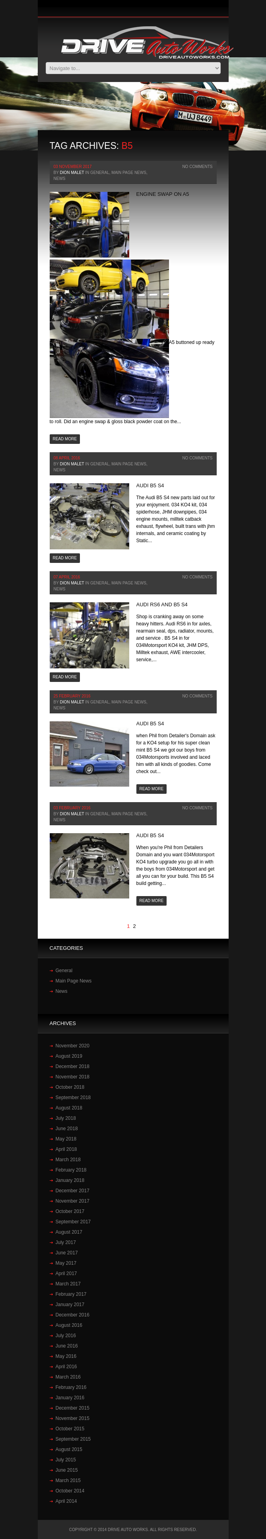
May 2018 (66, 1139)
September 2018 (73, 1097)
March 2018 (68, 1159)
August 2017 (69, 1232)
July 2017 (66, 1242)
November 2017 (72, 1201)
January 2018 (70, 1180)
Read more (65, 439)
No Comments (197, 166)
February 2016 (71, 1387)
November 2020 (72, 1046)
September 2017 (73, 1222)
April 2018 (66, 1149)
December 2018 (72, 1066)
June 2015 (67, 1470)
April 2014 (66, 1501)
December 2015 (72, 1408)
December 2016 (72, 1315)
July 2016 (66, 1335)
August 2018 (69, 1108)
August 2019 (69, 1056)
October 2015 (70, 1429)
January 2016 (70, 1397)
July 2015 (66, 1460)
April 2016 (66, 1366)
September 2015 (73, 1439)
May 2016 (66, 1356)
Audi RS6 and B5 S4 (162, 604)
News (60, 178)
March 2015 (68, 1480)
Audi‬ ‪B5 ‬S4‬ (150, 485)
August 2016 (69, 1325)
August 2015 (69, 1449)
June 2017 (67, 1253)
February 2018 (71, 1170)
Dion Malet (72, 172)
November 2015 (72, 1418)
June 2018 (67, 1128)
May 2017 (66, 1263)
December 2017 (72, 1190)
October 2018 (70, 1087)
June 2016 (67, 1346)
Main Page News (128, 172)
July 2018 (66, 1118)
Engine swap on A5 (162, 194)
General (99, 172)
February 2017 (71, 1294)
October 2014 (70, 1491)
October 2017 (70, 1211)
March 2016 (68, 1377)
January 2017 (70, 1304)
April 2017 (66, 1273)
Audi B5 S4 (150, 724)
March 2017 (68, 1284)
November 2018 (72, 1077)
